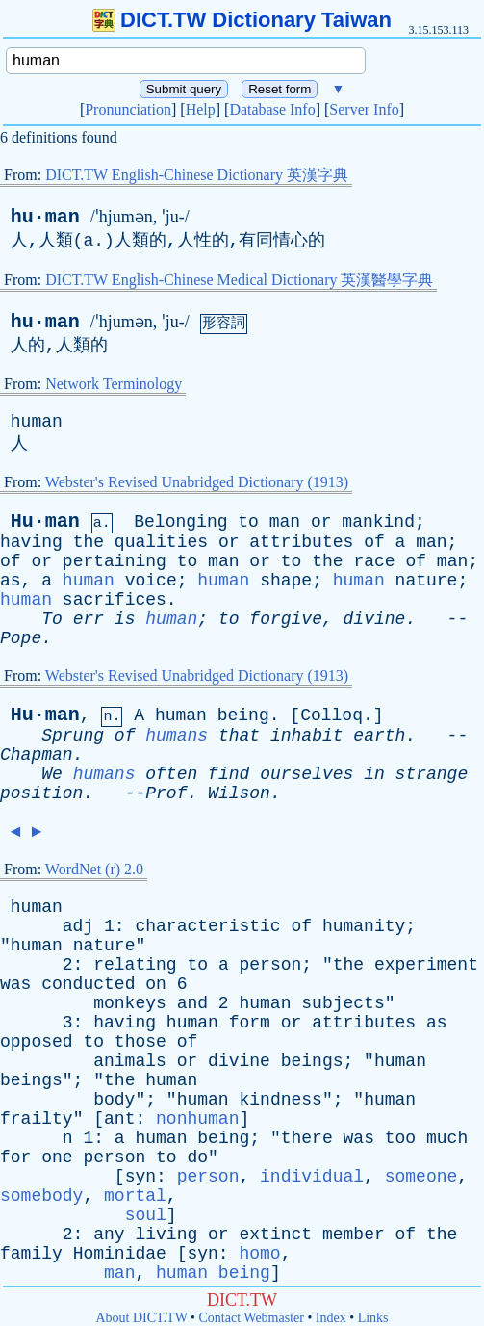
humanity (363, 926)
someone (421, 1176)
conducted (88, 984)
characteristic (207, 926)
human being (213, 1273)
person (271, 965)
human (37, 421)
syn (140, 1176)
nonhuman (197, 1119)
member (353, 1234)
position (41, 793)
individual (312, 1176)
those (140, 1042)
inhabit (307, 735)
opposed (36, 1042)
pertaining (114, 561)
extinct (275, 1234)
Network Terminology (113, 384)
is (125, 619)
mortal (135, 1196)
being (243, 715)
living (166, 1234)
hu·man (45, 217)
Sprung (72, 735)
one (56, 1157)
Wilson (239, 793)
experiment (426, 965)
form (249, 1022)
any (108, 1234)
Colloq (331, 715)
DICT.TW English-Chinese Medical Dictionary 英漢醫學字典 (239, 280)
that (239, 735)
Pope (20, 638)
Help (201, 109)
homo (259, 1253)
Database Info (272, 109)
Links (373, 1318)
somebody (41, 1196)
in (374, 774)
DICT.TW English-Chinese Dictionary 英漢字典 (196, 175)
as (10, 580)
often (171, 774)
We (52, 774)
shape (286, 580)
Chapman (36, 755)
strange (432, 774)
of (374, 542)
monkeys (129, 1003)
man (284, 522)
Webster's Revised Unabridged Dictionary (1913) (196, 482)
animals (129, 1061)
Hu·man (45, 521)
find (228, 774)
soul (145, 1215)
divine (375, 619)
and (192, 1003)
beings (312, 1061)
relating (134, 965)
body (114, 1099)
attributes (301, 542)
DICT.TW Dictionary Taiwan (242, 20)
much (447, 1138)
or (321, 522)
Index (331, 1318)
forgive (285, 619)
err (88, 619)
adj (78, 926)
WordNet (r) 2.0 (94, 869)
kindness (280, 1099)
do (197, 1157)
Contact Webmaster (251, 1318)
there (307, 1138)
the (88, 542)
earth (379, 735)
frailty (36, 1119)
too (400, 1138)
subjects (342, 1003)
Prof (166, 793)
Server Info (363, 109)
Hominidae (119, 1253)
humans (176, 735)
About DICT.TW (141, 1318)
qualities (161, 542)
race (374, 561)
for (15, 1157)
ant (119, 1119)
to (248, 522)
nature (426, 580)
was (15, 984)
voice (151, 580)
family (31, 1253)
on (155, 984)
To (52, 619)
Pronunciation (128, 109)
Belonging (180, 522)
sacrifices (114, 600)
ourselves (306, 774)
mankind (378, 522)
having (31, 542)
